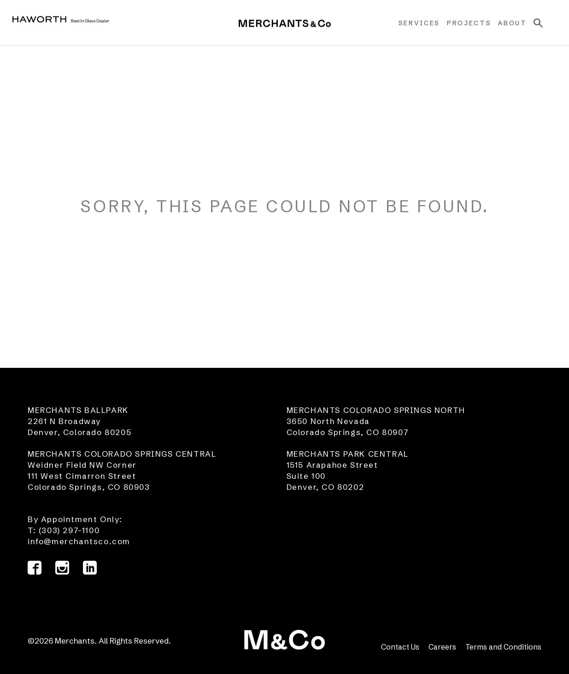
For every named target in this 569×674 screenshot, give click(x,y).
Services (413, 23)
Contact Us (400, 646)
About (506, 23)
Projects (463, 23)
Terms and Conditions (503, 646)
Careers (442, 646)
